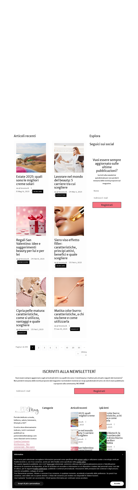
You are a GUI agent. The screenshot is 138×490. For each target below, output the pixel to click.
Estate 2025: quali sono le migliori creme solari (29, 180)
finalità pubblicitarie (40, 469)
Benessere (23, 262)
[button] (123, 454)
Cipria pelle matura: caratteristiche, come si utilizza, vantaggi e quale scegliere (30, 317)
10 (67, 347)
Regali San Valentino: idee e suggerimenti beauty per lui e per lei (30, 247)
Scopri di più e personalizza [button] (29, 483)
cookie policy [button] (81, 462)
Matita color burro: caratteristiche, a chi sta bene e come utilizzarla (69, 315)
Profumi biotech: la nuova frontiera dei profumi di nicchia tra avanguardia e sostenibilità (111, 437)
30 (79, 347)
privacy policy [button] (83, 459)
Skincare (37, 191)
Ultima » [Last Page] (84, 353)
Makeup (22, 332)
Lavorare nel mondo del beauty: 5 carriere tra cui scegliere (68, 182)
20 (73, 347)
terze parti (50, 464)
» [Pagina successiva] (78, 353)
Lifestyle (60, 195)
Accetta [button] (117, 483)
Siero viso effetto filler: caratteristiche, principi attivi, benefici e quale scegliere (66, 249)
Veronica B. (24, 188)
